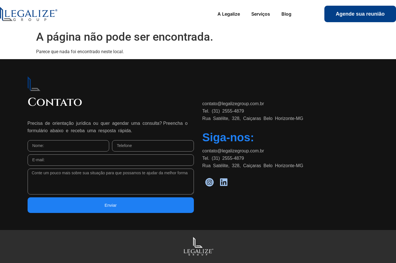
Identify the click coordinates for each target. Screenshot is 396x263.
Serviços (260, 14)
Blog (286, 14)
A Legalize (228, 14)
